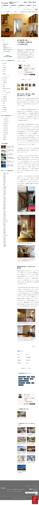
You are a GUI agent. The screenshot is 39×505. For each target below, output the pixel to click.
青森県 (4, 177)
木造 (3, 67)
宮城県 (4, 180)
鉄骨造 (3, 71)
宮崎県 (4, 245)
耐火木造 (3, 69)
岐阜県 (4, 207)
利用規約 (19, 493)
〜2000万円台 (6, 123)
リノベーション (5, 77)
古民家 (3, 92)
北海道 (4, 176)
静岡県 (4, 208)
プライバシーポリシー (10, 493)
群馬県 (4, 196)
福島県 (4, 184)
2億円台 (4, 139)
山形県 (4, 183)
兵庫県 (4, 218)
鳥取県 (4, 224)
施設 (3, 107)
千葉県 (4, 190)
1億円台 (4, 137)
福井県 (4, 203)
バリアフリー (4, 96)
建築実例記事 (8, 14)
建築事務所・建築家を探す (8, 51)
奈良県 (4, 220)
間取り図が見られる (6, 90)
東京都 (4, 187)
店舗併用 (3, 98)
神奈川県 (4, 189)
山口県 (4, 230)
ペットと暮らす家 (5, 94)
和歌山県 (4, 221)
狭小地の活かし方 (22, 378)
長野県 (4, 206)
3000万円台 (5, 127)
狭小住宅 (3, 82)
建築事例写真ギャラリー (7, 49)
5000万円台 (5, 130)
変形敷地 (3, 84)
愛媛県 (4, 234)
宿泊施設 (3, 111)
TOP (4, 44)
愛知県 (4, 210)
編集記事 (4, 47)
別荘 (3, 88)
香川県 (4, 232)
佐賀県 (4, 240)
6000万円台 (5, 132)
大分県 (4, 244)
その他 (3, 113)
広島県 (4, 228)
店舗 (3, 105)
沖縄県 (4, 248)
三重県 (4, 213)
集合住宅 (3, 103)
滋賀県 (4, 214)
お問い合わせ (33, 76)
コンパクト (21, 387)
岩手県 (4, 179)
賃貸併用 (3, 101)
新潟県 (4, 199)
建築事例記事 (5, 46)
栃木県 (4, 194)
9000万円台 (5, 135)
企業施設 (3, 109)
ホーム (2, 14)
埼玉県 (4, 191)
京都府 (4, 216)
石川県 (4, 201)
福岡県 (4, 238)
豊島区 (33, 378)
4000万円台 (5, 128)
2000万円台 (5, 125)
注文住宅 (15, 14)
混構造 (3, 75)
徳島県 (4, 231)
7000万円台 (5, 134)
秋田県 (4, 181)
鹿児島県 (4, 246)
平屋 (3, 86)
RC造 (3, 73)
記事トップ (24, 81)
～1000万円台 (5, 119)
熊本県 (4, 242)
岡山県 (4, 227)
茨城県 (4, 193)
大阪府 (4, 217)
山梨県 (4, 204)
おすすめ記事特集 (6, 53)
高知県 (4, 235)
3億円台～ (5, 141)
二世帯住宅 (4, 80)
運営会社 (16, 493)
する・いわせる (34, 499)
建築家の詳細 (27, 76)
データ (29, 81)
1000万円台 (5, 121)
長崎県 (4, 241)
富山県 (4, 200)
